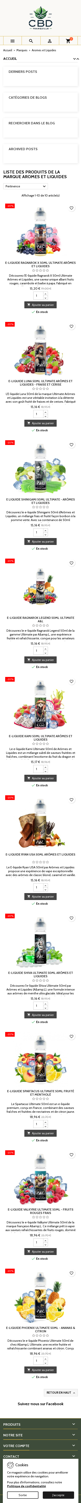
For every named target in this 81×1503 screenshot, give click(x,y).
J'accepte (58, 1495)
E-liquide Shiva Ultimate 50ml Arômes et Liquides (40, 974)
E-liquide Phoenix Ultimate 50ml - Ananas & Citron (40, 1329)
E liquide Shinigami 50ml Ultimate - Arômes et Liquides (40, 501)
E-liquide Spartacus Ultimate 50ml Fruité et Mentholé (40, 1092)
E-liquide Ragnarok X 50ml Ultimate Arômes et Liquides (40, 264)
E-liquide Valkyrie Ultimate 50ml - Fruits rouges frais (40, 1211)
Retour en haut (61, 1393)
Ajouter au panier (40, 305)
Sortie (23, 1495)
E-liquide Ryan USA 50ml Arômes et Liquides (40, 854)
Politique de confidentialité (26, 1486)
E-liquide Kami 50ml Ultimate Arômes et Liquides (40, 737)
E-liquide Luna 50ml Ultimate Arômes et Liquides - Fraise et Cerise (40, 382)
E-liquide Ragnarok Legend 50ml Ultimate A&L (40, 619)
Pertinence (26, 186)
